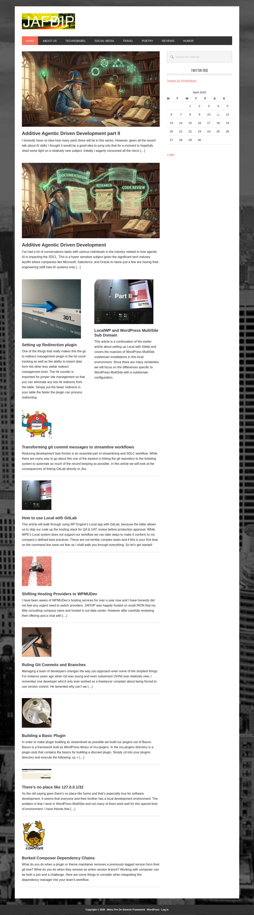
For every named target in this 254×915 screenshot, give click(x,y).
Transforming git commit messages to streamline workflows (78, 447)
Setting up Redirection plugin (49, 345)
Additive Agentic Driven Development (64, 245)
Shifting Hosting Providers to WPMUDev (59, 594)
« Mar (170, 154)
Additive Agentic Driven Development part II (71, 133)
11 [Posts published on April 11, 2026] (218, 114)
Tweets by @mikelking (181, 80)
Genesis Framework (134, 909)
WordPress (153, 909)
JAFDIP (48, 21)
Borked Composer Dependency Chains (58, 858)
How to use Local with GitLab (49, 518)
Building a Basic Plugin (44, 735)
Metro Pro (112, 909)
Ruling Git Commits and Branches (54, 665)
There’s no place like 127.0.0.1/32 (52, 787)
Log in (165, 909)
